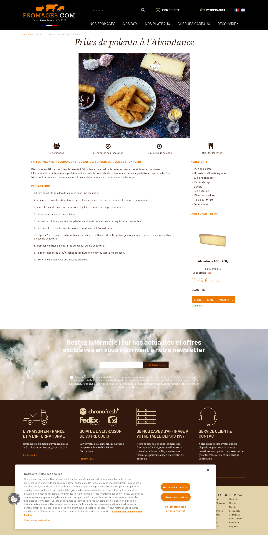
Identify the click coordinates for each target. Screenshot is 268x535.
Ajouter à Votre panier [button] (211, 299)
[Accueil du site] (49, 15)
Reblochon (234, 522)
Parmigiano (234, 514)
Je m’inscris (155, 365)
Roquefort (234, 526)
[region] (115, 497)
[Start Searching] (143, 10)
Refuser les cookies (176, 496)
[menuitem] (102, 23)
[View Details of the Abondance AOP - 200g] (213, 240)
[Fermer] (208, 470)
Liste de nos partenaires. (37, 520)
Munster (233, 507)
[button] (14, 499)
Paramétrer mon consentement (175, 508)
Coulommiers (217, 510)
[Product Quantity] (214, 289)
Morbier (233, 503)
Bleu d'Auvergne (218, 503)
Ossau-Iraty (234, 510)
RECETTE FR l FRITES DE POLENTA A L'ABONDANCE (57, 34)
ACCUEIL (27, 34)
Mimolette (234, 499)
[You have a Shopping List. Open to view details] (212, 10)
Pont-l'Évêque (235, 518)
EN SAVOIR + (30, 455)
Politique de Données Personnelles (137, 387)
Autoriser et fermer (175, 487)
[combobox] (117, 10)
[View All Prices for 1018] (217, 281)
